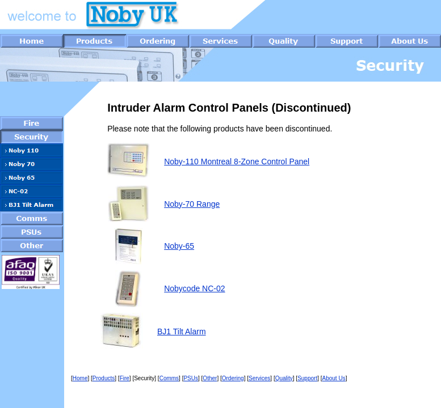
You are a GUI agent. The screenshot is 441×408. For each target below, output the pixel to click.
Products (104, 378)
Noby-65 (179, 245)
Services (259, 378)
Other (210, 378)
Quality (284, 378)
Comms (169, 378)
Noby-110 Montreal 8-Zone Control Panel (236, 161)
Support (307, 378)
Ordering (233, 378)
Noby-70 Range (192, 204)
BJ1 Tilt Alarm (181, 331)
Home (80, 378)
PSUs (190, 378)
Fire (124, 378)
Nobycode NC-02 (194, 288)
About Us (334, 378)
